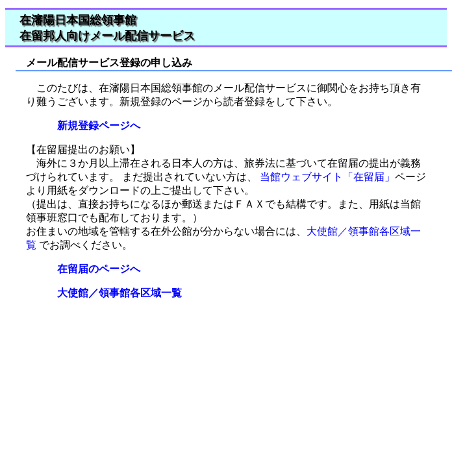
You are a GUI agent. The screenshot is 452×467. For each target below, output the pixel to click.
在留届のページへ (93, 268)
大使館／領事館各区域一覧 (114, 292)
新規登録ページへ (93, 125)
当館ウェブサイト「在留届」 (326, 176)
